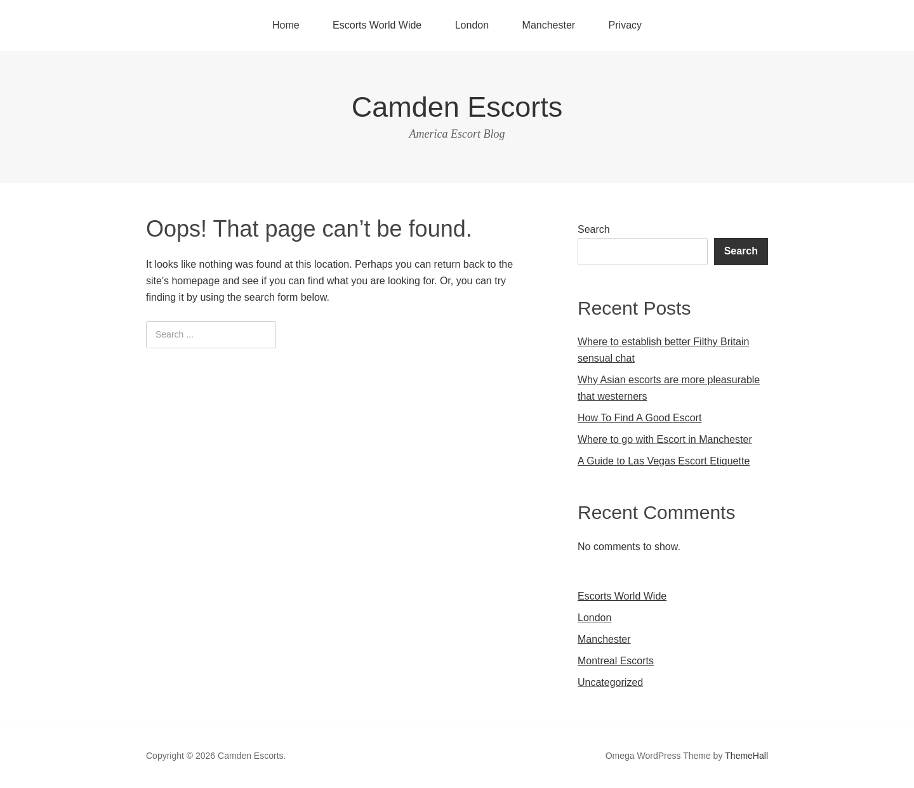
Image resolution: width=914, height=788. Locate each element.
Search (594, 229)
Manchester (549, 25)
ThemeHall (746, 756)
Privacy (625, 25)
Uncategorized (610, 682)
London (472, 25)
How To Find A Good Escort (639, 417)
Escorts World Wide (377, 25)
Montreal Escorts (616, 660)
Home (286, 25)
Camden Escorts (457, 107)
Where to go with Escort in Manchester (665, 439)
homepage (195, 280)
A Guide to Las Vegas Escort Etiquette (664, 461)
